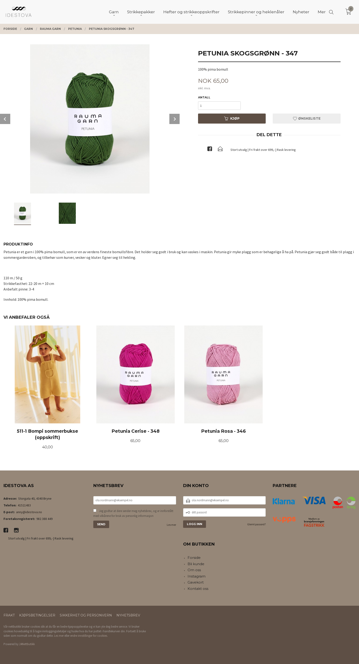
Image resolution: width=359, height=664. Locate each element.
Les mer (171, 524)
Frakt (9, 615)
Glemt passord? (256, 524)
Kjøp (232, 118)
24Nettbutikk (27, 644)
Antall (204, 97)
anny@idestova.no (29, 512)
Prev (5, 119)
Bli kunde (196, 564)
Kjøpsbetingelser (37, 615)
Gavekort (196, 582)
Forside (194, 557)
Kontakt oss (198, 588)
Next (174, 119)
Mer (322, 12)
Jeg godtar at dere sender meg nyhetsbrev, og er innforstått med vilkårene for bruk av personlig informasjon (133, 513)
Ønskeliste (307, 118)
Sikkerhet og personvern (86, 615)
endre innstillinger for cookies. (89, 636)
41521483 (24, 505)
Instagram (197, 576)
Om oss (194, 570)
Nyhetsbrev (128, 615)
